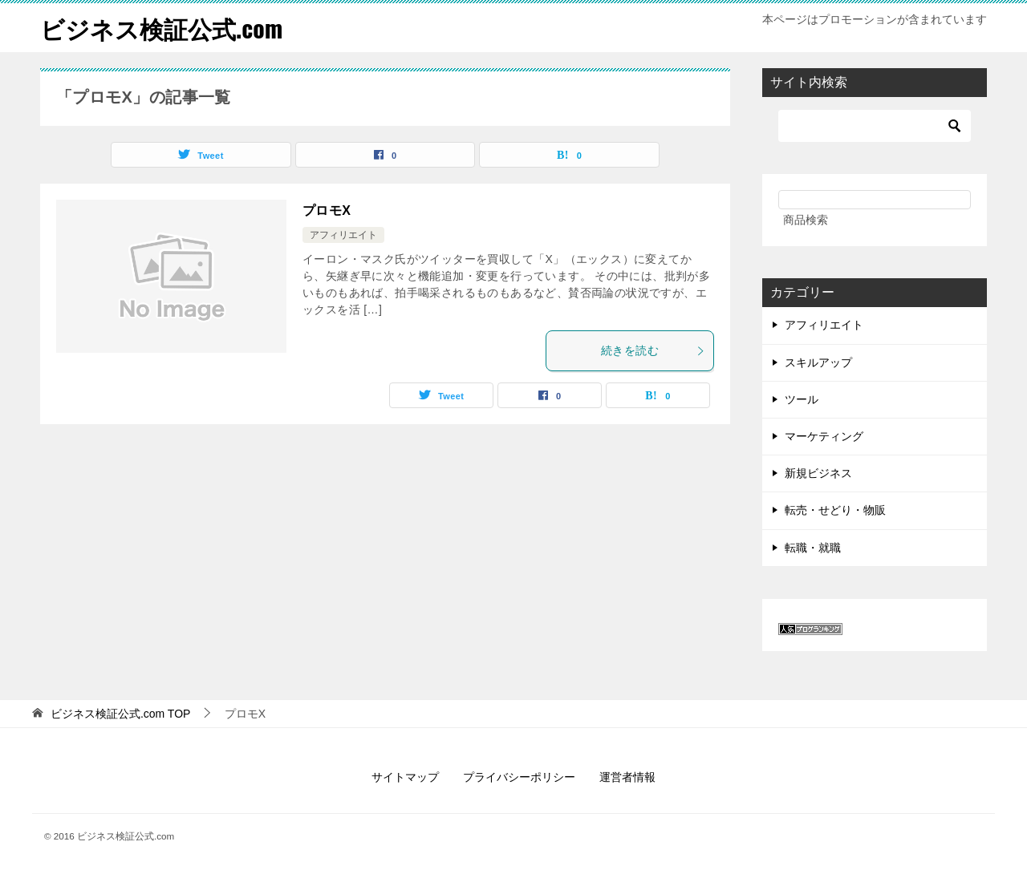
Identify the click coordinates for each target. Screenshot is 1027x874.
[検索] (874, 126)
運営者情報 (627, 777)
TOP (121, 713)
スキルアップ (818, 362)
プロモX (326, 210)
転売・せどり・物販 (835, 510)
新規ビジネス (818, 473)
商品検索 (805, 219)
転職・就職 (813, 547)
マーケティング (824, 436)
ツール (801, 399)
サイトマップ (405, 777)
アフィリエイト (343, 235)
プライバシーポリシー (519, 777)
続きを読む (653, 350)
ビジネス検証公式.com (161, 28)
